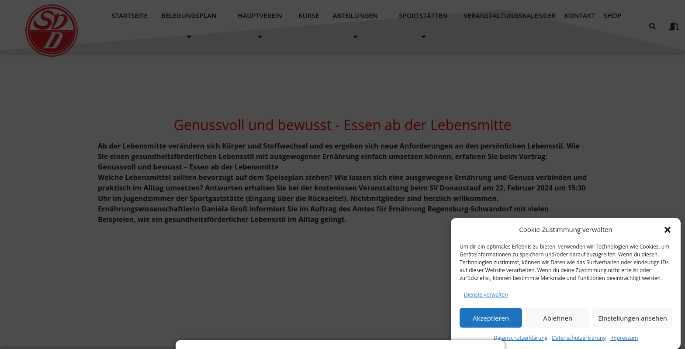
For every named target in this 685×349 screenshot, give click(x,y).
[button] (667, 236)
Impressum (624, 345)
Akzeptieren (491, 324)
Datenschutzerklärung (521, 345)
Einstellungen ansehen (632, 324)
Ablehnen (557, 324)
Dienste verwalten (486, 301)
